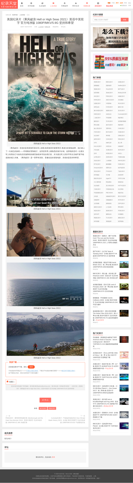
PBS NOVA (109, 193)
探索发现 (108, 203)
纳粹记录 (108, 143)
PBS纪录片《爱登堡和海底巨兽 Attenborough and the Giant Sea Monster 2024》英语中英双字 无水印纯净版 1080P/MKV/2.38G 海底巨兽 (24, 420)
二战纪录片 (97, 117)
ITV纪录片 (109, 171)
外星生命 (108, 146)
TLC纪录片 (109, 218)
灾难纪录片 (121, 132)
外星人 (120, 153)
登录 (31, 367)
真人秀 (120, 143)
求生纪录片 (97, 171)
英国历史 (120, 182)
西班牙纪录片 (98, 178)
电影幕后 (120, 117)
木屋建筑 (120, 214)
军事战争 (64, 4)
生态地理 (42, 4)
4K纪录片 (97, 96)
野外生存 (75, 4)
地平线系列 (121, 168)
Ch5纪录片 (121, 128)
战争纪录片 (97, 139)
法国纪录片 (97, 103)
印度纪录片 (121, 164)
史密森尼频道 (122, 121)
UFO (95, 143)
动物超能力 (109, 200)
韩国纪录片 (97, 218)
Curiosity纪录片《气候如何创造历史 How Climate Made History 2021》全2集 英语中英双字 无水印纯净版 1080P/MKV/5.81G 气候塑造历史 (66, 420)
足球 (95, 153)
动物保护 (120, 146)
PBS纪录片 (109, 96)
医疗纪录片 (109, 132)
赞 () (45, 400)
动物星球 (96, 200)
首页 (21, 4)
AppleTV (108, 178)
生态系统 (120, 189)
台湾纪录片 (97, 157)
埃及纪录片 (97, 210)
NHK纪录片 (97, 100)
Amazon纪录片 (98, 168)
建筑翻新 (108, 164)
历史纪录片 (97, 160)
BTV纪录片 (97, 164)
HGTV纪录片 (122, 185)
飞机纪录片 (121, 171)
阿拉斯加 (108, 182)
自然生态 (108, 114)
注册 (129, 5)
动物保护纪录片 (110, 196)
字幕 (113, 3)
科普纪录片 (109, 153)
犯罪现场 (120, 221)
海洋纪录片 (121, 150)
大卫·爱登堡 (97, 182)
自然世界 (120, 175)
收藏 (10, 381)
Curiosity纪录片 (122, 114)
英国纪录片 (97, 89)
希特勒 (108, 135)
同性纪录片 (121, 139)
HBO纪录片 (97, 114)
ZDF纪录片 (121, 203)
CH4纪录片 (109, 107)
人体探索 (108, 160)
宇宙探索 (108, 117)
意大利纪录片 (110, 185)
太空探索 (96, 203)
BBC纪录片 (109, 82)
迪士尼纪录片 (98, 128)
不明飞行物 (121, 178)
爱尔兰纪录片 (122, 196)
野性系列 (120, 207)
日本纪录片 (109, 139)
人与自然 (108, 207)
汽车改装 (96, 150)
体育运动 (96, 107)
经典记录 (47, 27)
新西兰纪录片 (98, 207)
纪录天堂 (9, 4)
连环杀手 (96, 214)
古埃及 (96, 196)
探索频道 (96, 85)
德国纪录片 (109, 110)
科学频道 (96, 175)
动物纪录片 (121, 96)
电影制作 (120, 125)
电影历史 (120, 193)
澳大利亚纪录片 (98, 110)
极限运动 (108, 214)
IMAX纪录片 (121, 160)
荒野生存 (108, 168)
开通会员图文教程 (32, 371)
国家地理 (108, 85)
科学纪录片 (121, 200)
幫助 (125, 3)
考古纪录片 (121, 103)
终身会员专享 (122, 92)
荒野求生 (108, 128)
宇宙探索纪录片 (98, 193)
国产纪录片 (121, 89)
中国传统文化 (110, 189)
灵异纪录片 (109, 157)
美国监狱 (108, 221)
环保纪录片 (121, 210)
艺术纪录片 (109, 121)
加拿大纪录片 (110, 100)
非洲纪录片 (109, 150)
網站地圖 (76, 474)
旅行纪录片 (43, 408)
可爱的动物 (121, 157)
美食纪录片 (109, 92)
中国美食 (108, 103)
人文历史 (53, 4)
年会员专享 (109, 89)
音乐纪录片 (121, 110)
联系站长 (123, 5)
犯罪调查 (96, 92)
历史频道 (120, 100)
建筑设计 (96, 121)
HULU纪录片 (98, 146)
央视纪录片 (121, 82)
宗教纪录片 (121, 135)
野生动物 (96, 125)
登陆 (129, 3)
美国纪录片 (52, 408)
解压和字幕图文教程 (68, 371)
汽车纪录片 (97, 132)
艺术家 (108, 175)
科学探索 (31, 4)
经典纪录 (87, 4)
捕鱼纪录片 (121, 218)
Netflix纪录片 (122, 85)
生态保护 (96, 135)
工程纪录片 (97, 189)
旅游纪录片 (109, 210)
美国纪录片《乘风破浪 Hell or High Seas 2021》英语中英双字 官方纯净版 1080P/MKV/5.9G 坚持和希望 (45, 21)
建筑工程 (120, 107)
